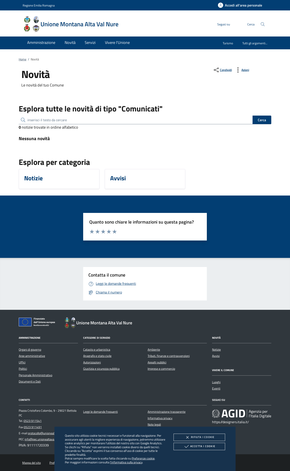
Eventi (216, 388)
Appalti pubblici (157, 362)
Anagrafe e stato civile (97, 355)
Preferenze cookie (143, 458)
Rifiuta (199, 437)
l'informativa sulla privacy (126, 462)
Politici (23, 368)
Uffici (22, 362)
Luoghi (216, 382)
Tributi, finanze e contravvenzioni (169, 355)
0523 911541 (33, 420)
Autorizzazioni (92, 362)
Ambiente (154, 349)
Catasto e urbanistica (96, 349)
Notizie (216, 349)
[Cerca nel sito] (262, 24)
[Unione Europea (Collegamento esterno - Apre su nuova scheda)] (38, 323)
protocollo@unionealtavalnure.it (48, 433)
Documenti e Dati (30, 381)
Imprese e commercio (161, 368)
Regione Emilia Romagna (39, 5)
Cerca (262, 120)
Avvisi (216, 355)
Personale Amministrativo (35, 375)
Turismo (228, 43)
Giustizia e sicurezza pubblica (101, 368)
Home (22, 59)
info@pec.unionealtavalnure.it (44, 439)
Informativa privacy (160, 418)
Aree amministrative (32, 355)
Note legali (154, 424)
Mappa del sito (31, 462)
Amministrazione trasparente (166, 411)
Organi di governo (30, 349)
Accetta (199, 446)
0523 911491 (33, 427)
